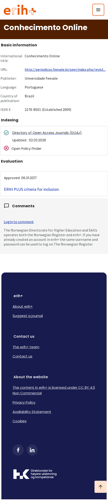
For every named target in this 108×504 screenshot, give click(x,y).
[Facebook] (18, 450)
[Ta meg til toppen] (100, 487)
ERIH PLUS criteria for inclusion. (32, 189)
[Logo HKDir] (54, 475)
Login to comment (19, 221)
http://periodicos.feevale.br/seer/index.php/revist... (65, 69)
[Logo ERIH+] (20, 10)
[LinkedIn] (32, 450)
